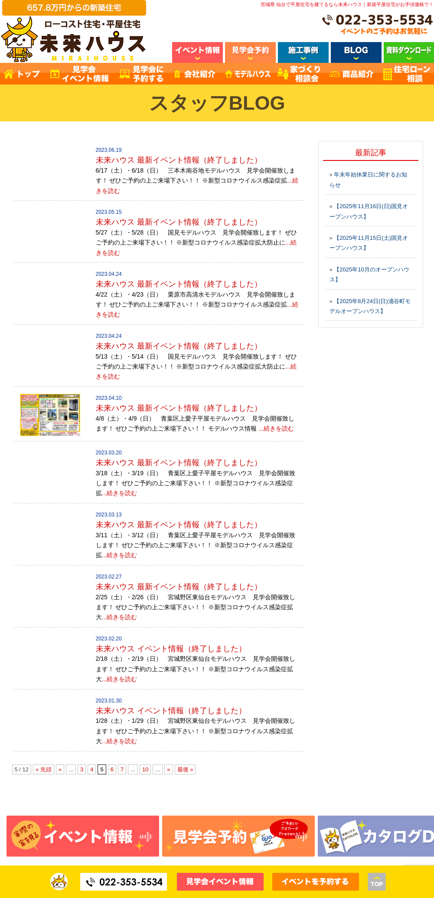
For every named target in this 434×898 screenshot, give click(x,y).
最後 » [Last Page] (185, 769)
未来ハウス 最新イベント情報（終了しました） (179, 160)
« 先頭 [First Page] (44, 769)
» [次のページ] (168, 769)
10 (145, 769)
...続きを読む (276, 428)
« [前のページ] (60, 769)
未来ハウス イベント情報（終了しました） (171, 648)
